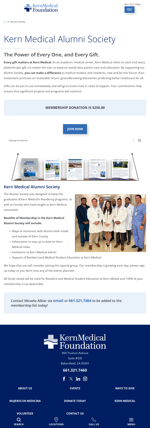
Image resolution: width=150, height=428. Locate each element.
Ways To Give (125, 388)
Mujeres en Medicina (25, 401)
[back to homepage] (5, 22)
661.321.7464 (80, 300)
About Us (25, 388)
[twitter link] (71, 379)
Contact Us (75, 413)
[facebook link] (64, 379)
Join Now (75, 129)
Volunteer (25, 413)
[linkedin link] (78, 379)
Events (75, 388)
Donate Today (75, 401)
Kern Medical (125, 401)
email (58, 300)
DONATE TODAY (129, 9)
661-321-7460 (133, 4)
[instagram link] (85, 379)
